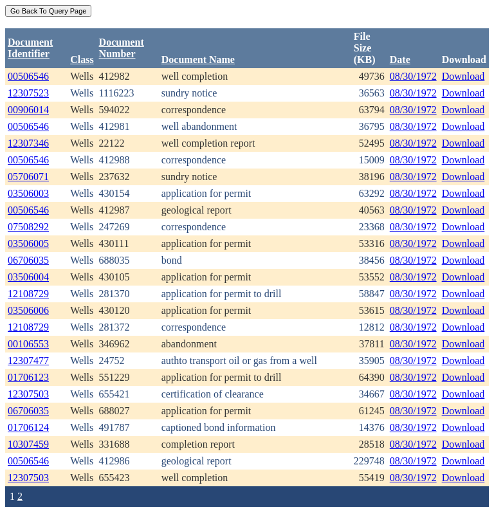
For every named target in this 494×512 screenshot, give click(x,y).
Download (463, 76)
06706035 (28, 260)
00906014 (28, 109)
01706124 (28, 427)
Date (400, 59)
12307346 (28, 143)
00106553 (28, 343)
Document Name (198, 59)
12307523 (28, 92)
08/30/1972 (413, 76)
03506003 (28, 193)
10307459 (28, 444)
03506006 (28, 310)
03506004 (28, 276)
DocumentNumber (121, 48)
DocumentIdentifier (30, 48)
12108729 (28, 293)
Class (81, 59)
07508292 (28, 226)
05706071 (28, 176)
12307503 (28, 394)
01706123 (28, 377)
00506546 (28, 76)
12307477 (28, 360)
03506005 (28, 243)
